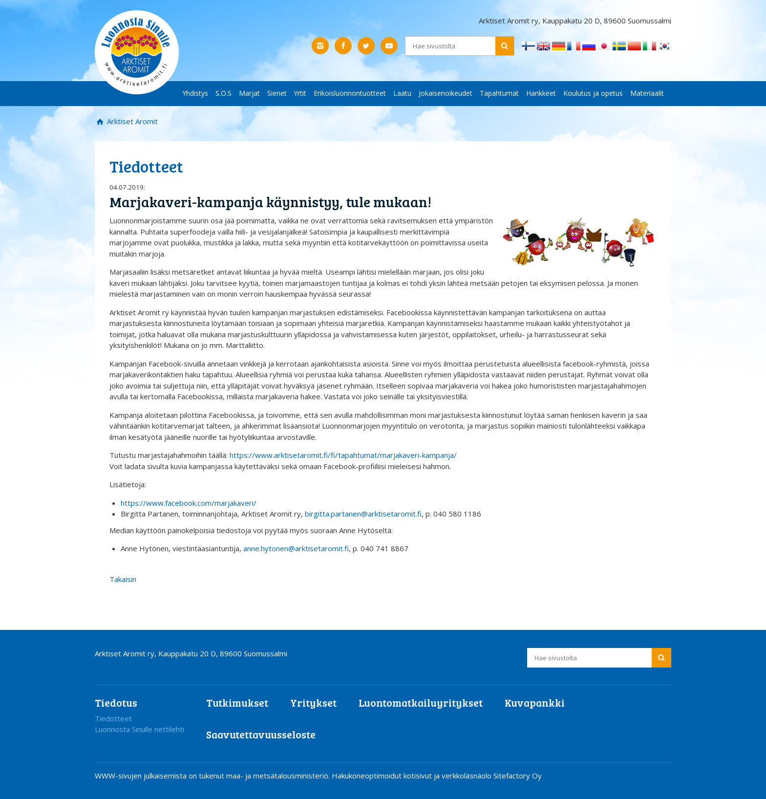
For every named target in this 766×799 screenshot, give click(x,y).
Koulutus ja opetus (593, 93)
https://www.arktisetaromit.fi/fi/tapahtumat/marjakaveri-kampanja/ (343, 455)
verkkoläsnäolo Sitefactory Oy (492, 775)
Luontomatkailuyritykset (421, 702)
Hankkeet (541, 93)
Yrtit (300, 93)
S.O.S (223, 93)
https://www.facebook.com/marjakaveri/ (188, 503)
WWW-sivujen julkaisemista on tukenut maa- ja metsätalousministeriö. (213, 775)
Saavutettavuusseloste (261, 734)
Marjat (249, 93)
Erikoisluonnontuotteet (350, 93)
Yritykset (313, 702)
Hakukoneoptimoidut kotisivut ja (386, 775)
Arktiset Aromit (131, 121)
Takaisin (122, 579)
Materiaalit (647, 93)
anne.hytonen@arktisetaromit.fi (296, 548)
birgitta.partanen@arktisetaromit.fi (363, 513)
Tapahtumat (499, 93)
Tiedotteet (113, 718)
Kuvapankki (535, 702)
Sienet (277, 93)
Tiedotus (116, 702)
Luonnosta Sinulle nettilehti (139, 729)
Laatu (402, 93)
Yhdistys (195, 93)
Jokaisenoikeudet (445, 93)
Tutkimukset (237, 702)
